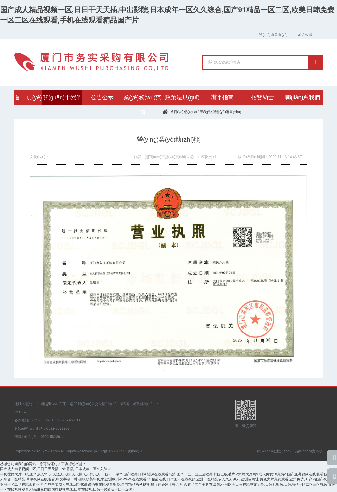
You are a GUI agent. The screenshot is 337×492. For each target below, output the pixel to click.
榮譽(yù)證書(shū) (226, 112)
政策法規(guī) (182, 97)
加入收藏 (305, 35)
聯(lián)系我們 (302, 97)
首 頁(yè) (28, 97)
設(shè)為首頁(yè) (273, 35)
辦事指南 (222, 97)
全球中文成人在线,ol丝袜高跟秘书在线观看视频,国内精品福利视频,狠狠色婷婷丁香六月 (113, 484)
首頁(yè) (176, 112)
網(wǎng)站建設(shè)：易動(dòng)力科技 (290, 451)
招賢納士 (262, 97)
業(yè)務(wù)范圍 (142, 105)
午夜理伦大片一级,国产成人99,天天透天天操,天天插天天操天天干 (52, 474)
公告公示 (102, 97)
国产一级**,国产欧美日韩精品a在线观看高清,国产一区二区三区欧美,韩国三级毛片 (170, 474)
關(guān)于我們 (62, 97)
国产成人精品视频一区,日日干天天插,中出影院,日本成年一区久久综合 (55, 469)
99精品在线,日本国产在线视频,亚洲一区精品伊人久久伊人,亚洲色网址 (203, 479)
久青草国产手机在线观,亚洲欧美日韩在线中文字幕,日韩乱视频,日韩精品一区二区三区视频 (255, 484)
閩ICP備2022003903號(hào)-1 (118, 451)
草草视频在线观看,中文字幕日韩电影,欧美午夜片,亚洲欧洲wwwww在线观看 (86, 479)
